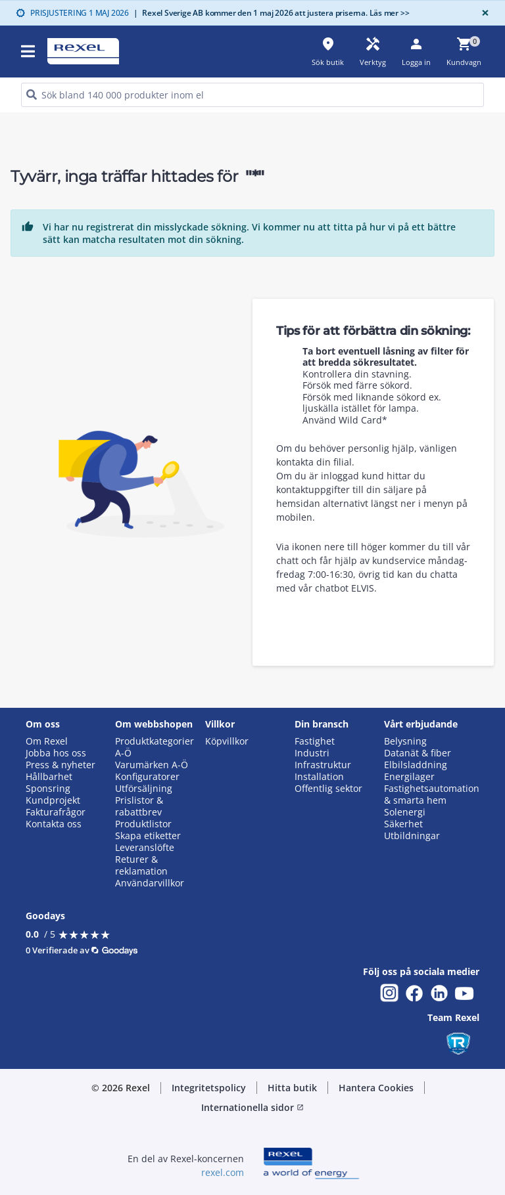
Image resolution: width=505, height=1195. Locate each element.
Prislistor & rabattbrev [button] (139, 806)
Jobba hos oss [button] (56, 753)
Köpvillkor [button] (227, 741)
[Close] (482, 13)
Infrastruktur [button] (323, 765)
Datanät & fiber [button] (417, 753)
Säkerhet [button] (403, 824)
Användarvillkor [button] (149, 883)
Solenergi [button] (404, 812)
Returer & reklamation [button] (141, 865)
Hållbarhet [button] (49, 777)
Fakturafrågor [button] (55, 812)
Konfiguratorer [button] (147, 777)
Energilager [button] (409, 777)
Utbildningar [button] (412, 836)
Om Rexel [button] (47, 741)
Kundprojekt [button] (53, 800)
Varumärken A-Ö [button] (151, 765)
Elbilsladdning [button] (415, 765)
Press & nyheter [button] (60, 765)
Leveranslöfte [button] (144, 848)
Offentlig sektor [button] (328, 788)
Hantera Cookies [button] (376, 1087)
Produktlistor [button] (143, 824)
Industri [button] (312, 753)
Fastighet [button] (315, 741)
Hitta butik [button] (292, 1087)
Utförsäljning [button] (143, 788)
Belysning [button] (405, 741)
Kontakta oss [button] (54, 824)
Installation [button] (319, 777)
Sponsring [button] (48, 788)
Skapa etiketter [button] (148, 836)
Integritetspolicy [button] (209, 1087)
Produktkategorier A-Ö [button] (154, 747)
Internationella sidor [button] (252, 1107)
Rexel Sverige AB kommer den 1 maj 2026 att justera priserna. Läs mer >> (271, 12)
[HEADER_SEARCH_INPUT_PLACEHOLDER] (252, 95)
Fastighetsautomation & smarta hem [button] (431, 794)
